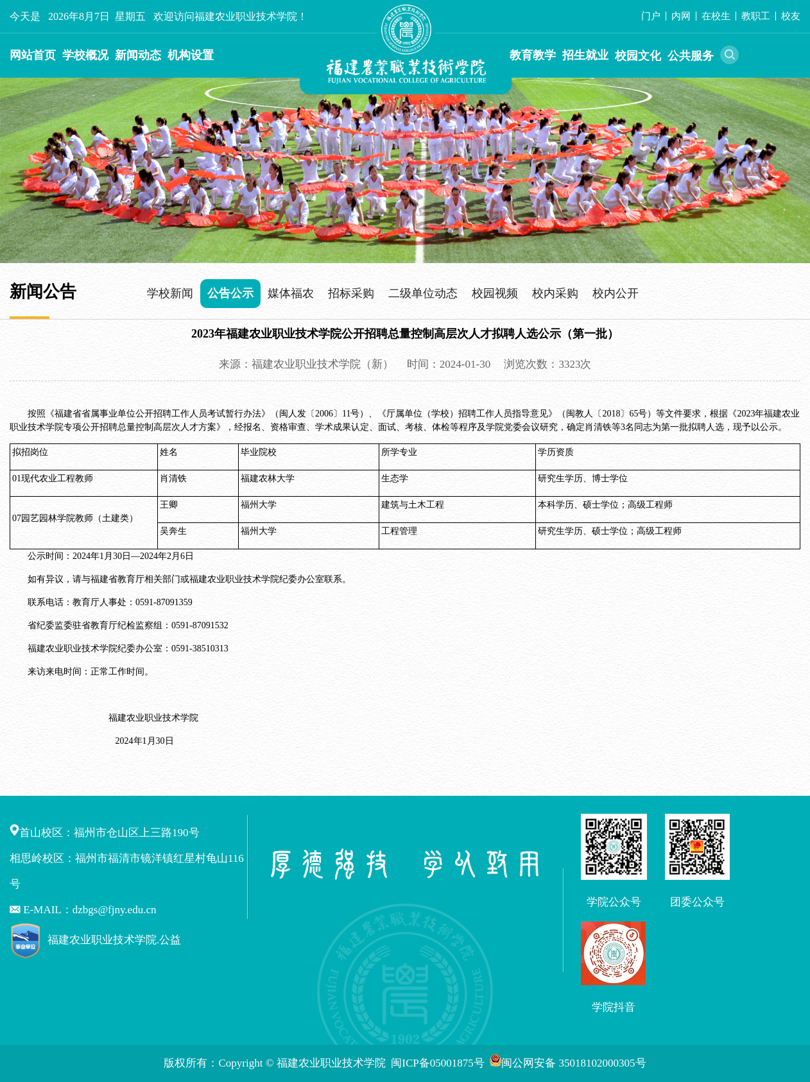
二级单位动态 (423, 293)
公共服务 (691, 55)
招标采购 (351, 293)
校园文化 (638, 55)
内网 (681, 16)
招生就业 (585, 55)
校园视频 (495, 293)
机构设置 (191, 55)
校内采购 (555, 293)
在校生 (716, 16)
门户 (650, 16)
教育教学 (533, 55)
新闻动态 (138, 55)
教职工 (755, 16)
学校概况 (85, 55)
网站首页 (33, 55)
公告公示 (230, 293)
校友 (790, 16)
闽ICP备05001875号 (439, 1063)
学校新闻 (170, 293)
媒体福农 (291, 293)
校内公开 (615, 293)
